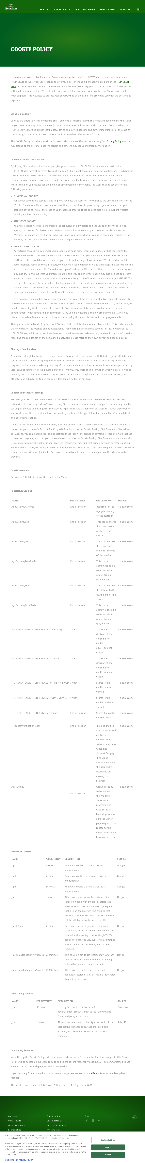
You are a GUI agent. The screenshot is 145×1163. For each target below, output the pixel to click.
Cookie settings (54, 1120)
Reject (108, 1148)
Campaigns (126, 9)
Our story (44, 9)
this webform (98, 1073)
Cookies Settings (108, 1141)
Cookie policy (53, 1116)
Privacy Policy (113, 141)
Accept (108, 1155)
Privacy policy (53, 1130)
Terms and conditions (57, 1125)
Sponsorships (108, 9)
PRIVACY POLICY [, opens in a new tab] (26, 1161)
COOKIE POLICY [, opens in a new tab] (11, 1161)
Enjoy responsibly (84, 9)
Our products (62, 9)
